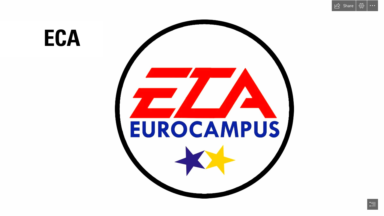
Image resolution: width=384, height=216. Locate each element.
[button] (344, 5)
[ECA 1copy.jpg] (192, 108)
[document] (192, 108)
